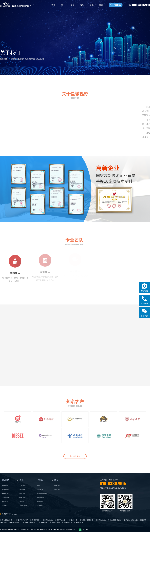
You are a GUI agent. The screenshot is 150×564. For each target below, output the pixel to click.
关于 (63, 5)
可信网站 (85, 530)
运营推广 (5, 505)
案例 (72, 5)
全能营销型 (40, 497)
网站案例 (5, 485)
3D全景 (21, 501)
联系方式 (57, 485)
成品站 (40, 480)
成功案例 (22, 489)
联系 (101, 5)
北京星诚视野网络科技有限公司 (10, 530)
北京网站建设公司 (60, 530)
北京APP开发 (70, 530)
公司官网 (40, 501)
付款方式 (57, 489)
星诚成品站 (5, 489)
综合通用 (40, 489)
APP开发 (5, 493)
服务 (82, 5)
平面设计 (5, 501)
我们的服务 (23, 505)
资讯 (92, 5)
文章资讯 (22, 485)
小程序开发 (5, 497)
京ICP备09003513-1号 (38, 530)
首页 (54, 5)
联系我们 (22, 497)
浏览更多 (75, 455)
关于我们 (22, 493)
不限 (38, 485)
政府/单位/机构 (42, 493)
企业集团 (40, 505)
